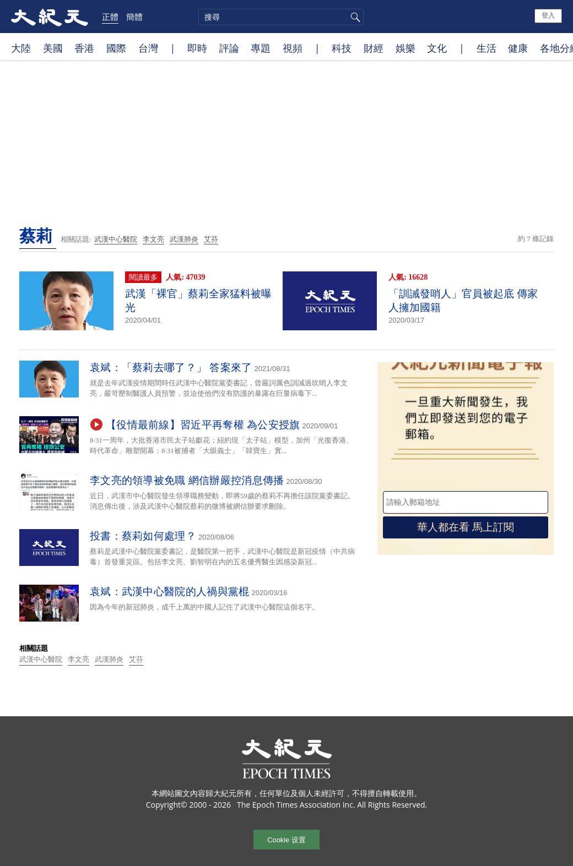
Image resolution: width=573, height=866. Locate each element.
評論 (229, 48)
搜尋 (353, 17)
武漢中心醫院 (115, 239)
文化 (437, 48)
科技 (342, 48)
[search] (281, 17)
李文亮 (153, 239)
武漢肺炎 (184, 239)
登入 (548, 15)
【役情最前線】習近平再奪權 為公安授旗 (203, 425)
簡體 (134, 16)
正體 (110, 16)
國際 (116, 48)
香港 (84, 48)
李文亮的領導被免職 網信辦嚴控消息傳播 (187, 480)
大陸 (21, 48)
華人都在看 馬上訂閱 (465, 527)
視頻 (292, 48)
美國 (53, 48)
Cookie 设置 (286, 840)
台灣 (148, 48)
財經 (373, 48)
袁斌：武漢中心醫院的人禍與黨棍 (170, 591)
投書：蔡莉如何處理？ (143, 536)
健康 (518, 48)
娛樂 (405, 48)
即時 (197, 48)
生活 (486, 48)
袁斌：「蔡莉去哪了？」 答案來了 (171, 367)
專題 (261, 48)
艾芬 (211, 239)
